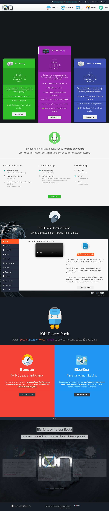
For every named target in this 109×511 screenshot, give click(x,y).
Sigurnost (7, 285)
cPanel (6, 268)
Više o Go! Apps (85, 287)
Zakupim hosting (15, 172)
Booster (91, 8)
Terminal (7, 272)
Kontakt (104, 2)
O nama (89, 2)
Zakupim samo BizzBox (13, 177)
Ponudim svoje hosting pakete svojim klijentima (17, 184)
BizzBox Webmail (72, 2)
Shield (103, 8)
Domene (66, 8)
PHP (5, 241)
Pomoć (82, 2)
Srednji (81, 177)
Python (6, 246)
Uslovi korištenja (65, 508)
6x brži (6, 289)
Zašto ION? (96, 2)
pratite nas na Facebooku (23, 506)
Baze (6, 254)
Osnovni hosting (46, 172)
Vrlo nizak (81, 172)
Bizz (80, 8)
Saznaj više (27, 394)
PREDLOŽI (54, 196)
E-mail (6, 259)
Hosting (51, 8)
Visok (81, 183)
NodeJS (7, 250)
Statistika (7, 281)
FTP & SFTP (8, 263)
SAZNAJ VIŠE (19, 114)
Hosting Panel (58, 2)
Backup (7, 276)
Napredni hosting (55, 179)
